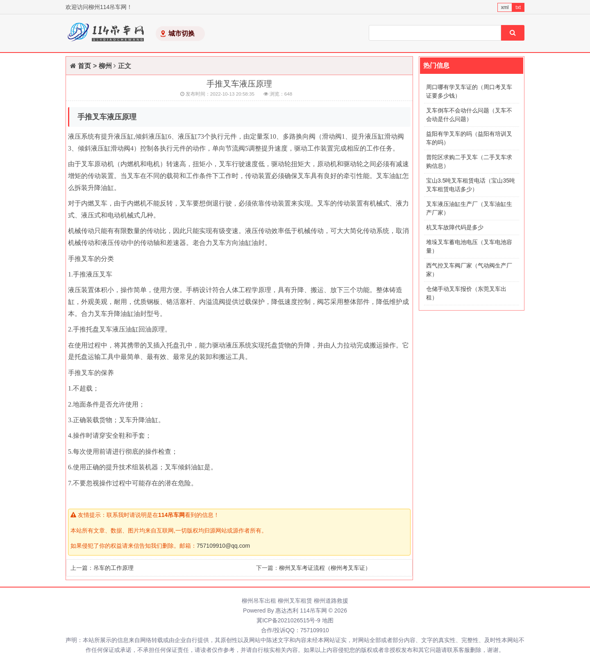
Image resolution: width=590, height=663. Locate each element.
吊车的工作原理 (113, 568)
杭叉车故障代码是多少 (454, 227)
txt (518, 7)
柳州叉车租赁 (295, 600)
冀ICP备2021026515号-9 (288, 620)
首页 (84, 65)
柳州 (105, 65)
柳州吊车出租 (259, 600)
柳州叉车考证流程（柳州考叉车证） (325, 568)
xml (505, 7)
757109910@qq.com (223, 545)
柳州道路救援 (331, 600)
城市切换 (181, 33)
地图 (328, 620)
